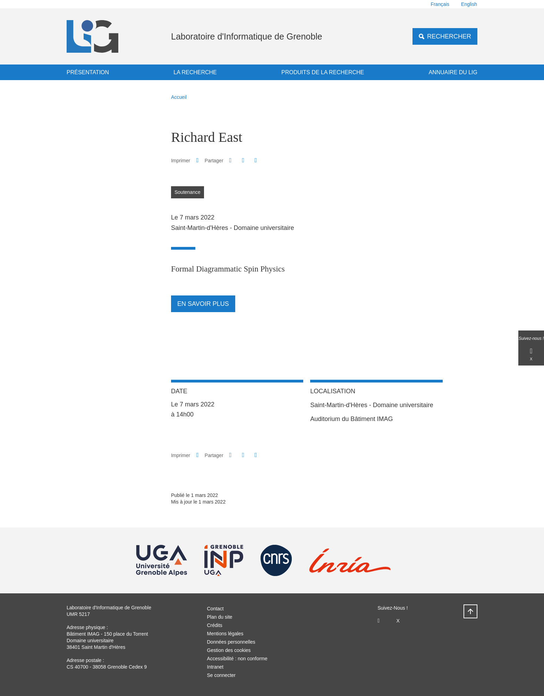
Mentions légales (225, 633)
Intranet (215, 667)
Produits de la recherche (322, 72)
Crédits (214, 625)
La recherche (194, 72)
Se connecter (221, 675)
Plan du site (219, 617)
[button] (230, 160)
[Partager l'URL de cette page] (255, 160)
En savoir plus (203, 303)
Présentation (88, 72)
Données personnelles (231, 642)
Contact (215, 608)
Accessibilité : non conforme (237, 658)
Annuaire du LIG (453, 72)
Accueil (179, 97)
